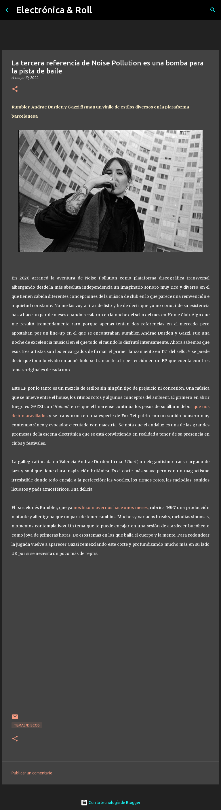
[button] (15, 89)
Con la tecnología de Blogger (110, 802)
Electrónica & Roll (54, 10)
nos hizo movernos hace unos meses (110, 507)
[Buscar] (212, 10)
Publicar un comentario (32, 773)
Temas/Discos (27, 725)
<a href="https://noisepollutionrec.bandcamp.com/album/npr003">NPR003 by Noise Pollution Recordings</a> (110, 642)
